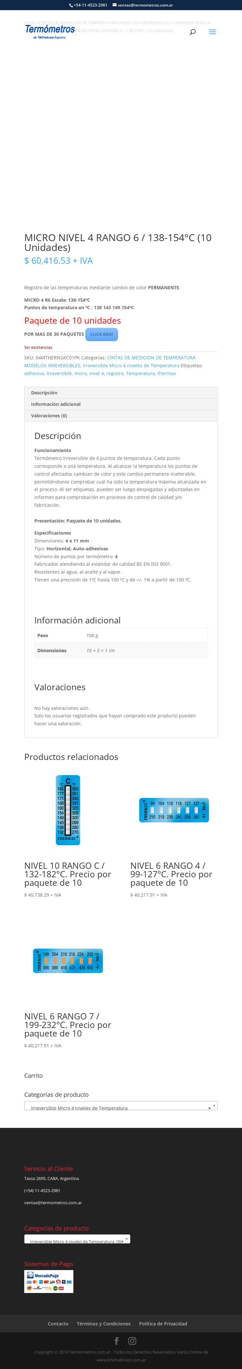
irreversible (59, 373)
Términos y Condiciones (104, 1324)
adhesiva (34, 373)
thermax (167, 373)
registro (114, 373)
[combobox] (121, 1105)
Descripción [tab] (44, 393)
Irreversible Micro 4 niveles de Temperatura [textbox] (119, 1108)
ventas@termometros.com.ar (53, 1203)
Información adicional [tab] (56, 404)
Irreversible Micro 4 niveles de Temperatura (131, 365)
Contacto (58, 1324)
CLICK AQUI (101, 334)
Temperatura (140, 373)
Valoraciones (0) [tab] (49, 415)
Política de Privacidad (163, 1324)
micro (80, 373)
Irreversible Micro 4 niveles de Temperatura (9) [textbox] (75, 1241)
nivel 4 (96, 373)
